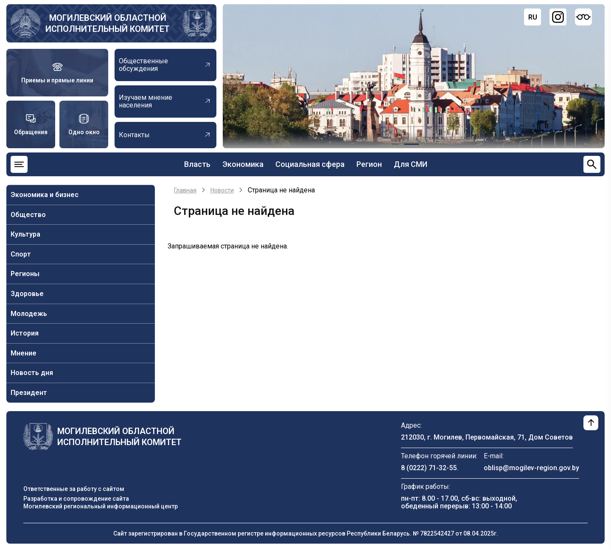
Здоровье (27, 294)
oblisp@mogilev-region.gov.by (531, 468)
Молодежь (29, 314)
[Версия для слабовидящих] (583, 16)
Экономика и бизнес (44, 195)
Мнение (23, 353)
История (25, 333)
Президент (29, 393)
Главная (185, 190)
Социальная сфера (310, 164)
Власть (197, 164)
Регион (369, 164)
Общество (28, 215)
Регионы (25, 274)
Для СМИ (410, 164)
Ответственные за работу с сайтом (73, 488)
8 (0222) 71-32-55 (429, 468)
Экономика (242, 164)
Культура (25, 234)
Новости (222, 190)
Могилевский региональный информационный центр (100, 506)
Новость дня (32, 373)
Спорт (21, 254)
